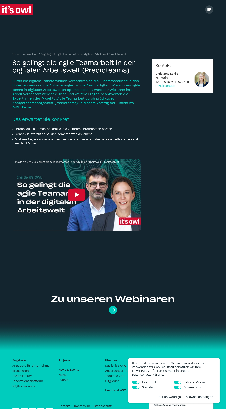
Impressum (82, 406)
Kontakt (64, 406)
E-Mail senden (165, 85)
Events (63, 380)
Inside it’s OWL (22, 376)
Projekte (64, 360)
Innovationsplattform (27, 381)
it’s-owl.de (18, 54)
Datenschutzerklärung (147, 374)
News (62, 374)
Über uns (111, 360)
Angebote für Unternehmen (32, 365)
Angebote (19, 360)
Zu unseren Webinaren (113, 304)
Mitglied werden (23, 386)
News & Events (69, 369)
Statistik (143, 387)
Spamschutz (187, 387)
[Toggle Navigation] (209, 9)
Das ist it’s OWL (115, 365)
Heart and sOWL (116, 390)
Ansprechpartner (117, 370)
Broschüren (20, 370)
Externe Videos (190, 382)
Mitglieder (112, 381)
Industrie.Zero (115, 376)
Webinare (32, 54)
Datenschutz (103, 406)
